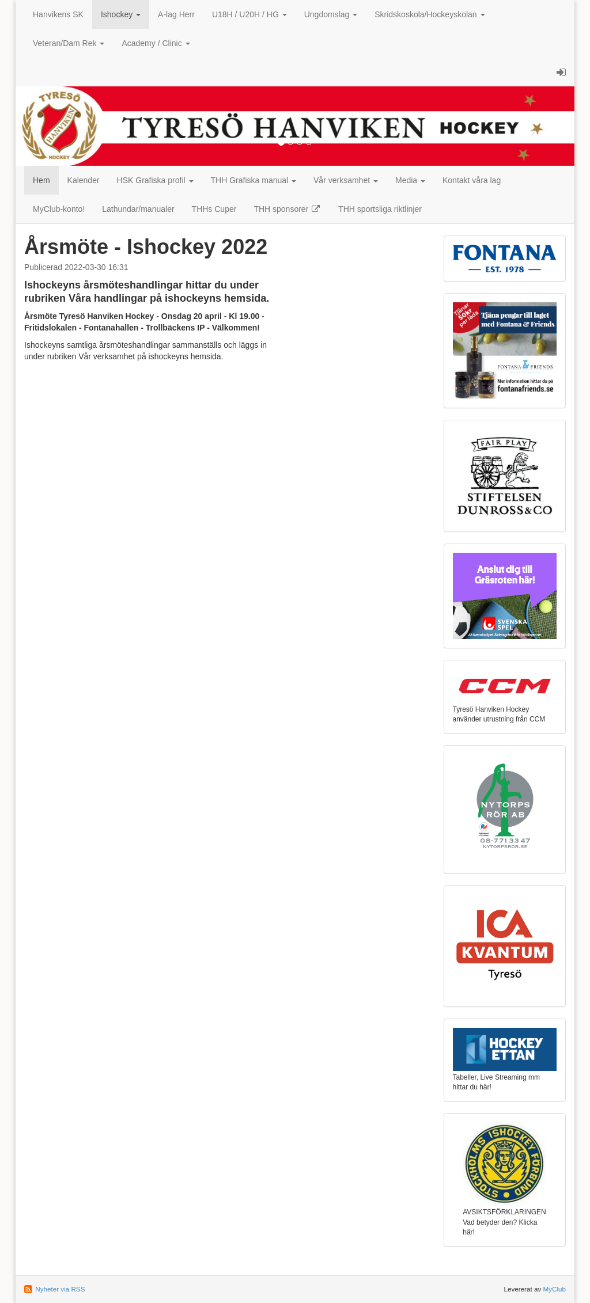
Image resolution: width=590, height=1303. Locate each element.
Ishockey (121, 14)
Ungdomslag (331, 14)
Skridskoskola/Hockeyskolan (430, 14)
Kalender (83, 180)
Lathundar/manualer (138, 209)
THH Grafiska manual (253, 180)
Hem (41, 180)
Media (410, 180)
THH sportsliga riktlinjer (380, 209)
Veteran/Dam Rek (68, 43)
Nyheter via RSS (60, 1289)
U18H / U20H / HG (249, 14)
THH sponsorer (287, 209)
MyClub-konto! (59, 209)
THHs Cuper (214, 209)
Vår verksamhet (345, 180)
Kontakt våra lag (471, 180)
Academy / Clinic (156, 43)
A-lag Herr (176, 14)
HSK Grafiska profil (155, 180)
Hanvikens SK (58, 14)
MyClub (554, 1289)
